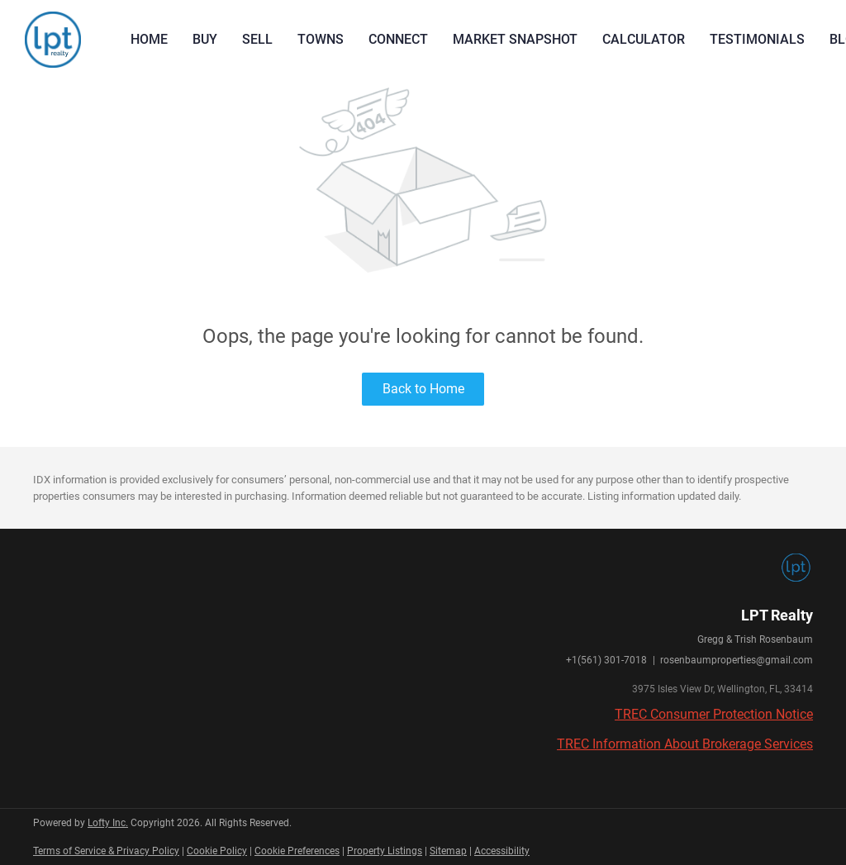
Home (149, 39)
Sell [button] (257, 39)
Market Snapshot (515, 39)
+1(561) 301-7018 (606, 660)
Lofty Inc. (108, 823)
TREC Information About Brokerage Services (685, 744)
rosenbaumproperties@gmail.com (736, 660)
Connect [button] (398, 39)
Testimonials (757, 39)
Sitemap (448, 851)
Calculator (643, 39)
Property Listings (384, 851)
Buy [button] (204, 39)
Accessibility (502, 851)
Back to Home (423, 389)
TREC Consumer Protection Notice (714, 714)
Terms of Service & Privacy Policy (106, 851)
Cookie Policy (217, 851)
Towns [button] (320, 39)
